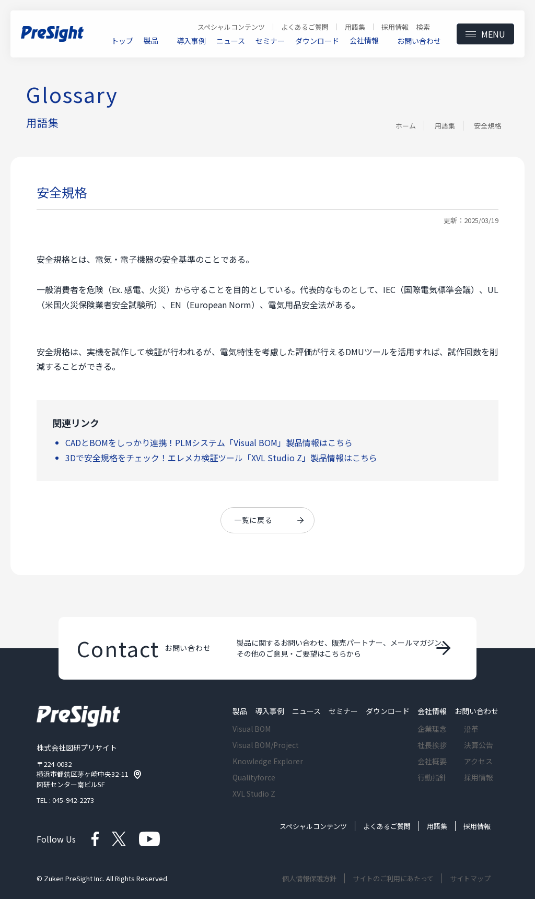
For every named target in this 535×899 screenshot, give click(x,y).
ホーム (406, 126)
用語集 (445, 126)
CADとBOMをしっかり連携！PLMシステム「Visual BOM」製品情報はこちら (209, 442)
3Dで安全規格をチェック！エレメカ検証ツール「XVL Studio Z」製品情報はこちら (221, 457)
